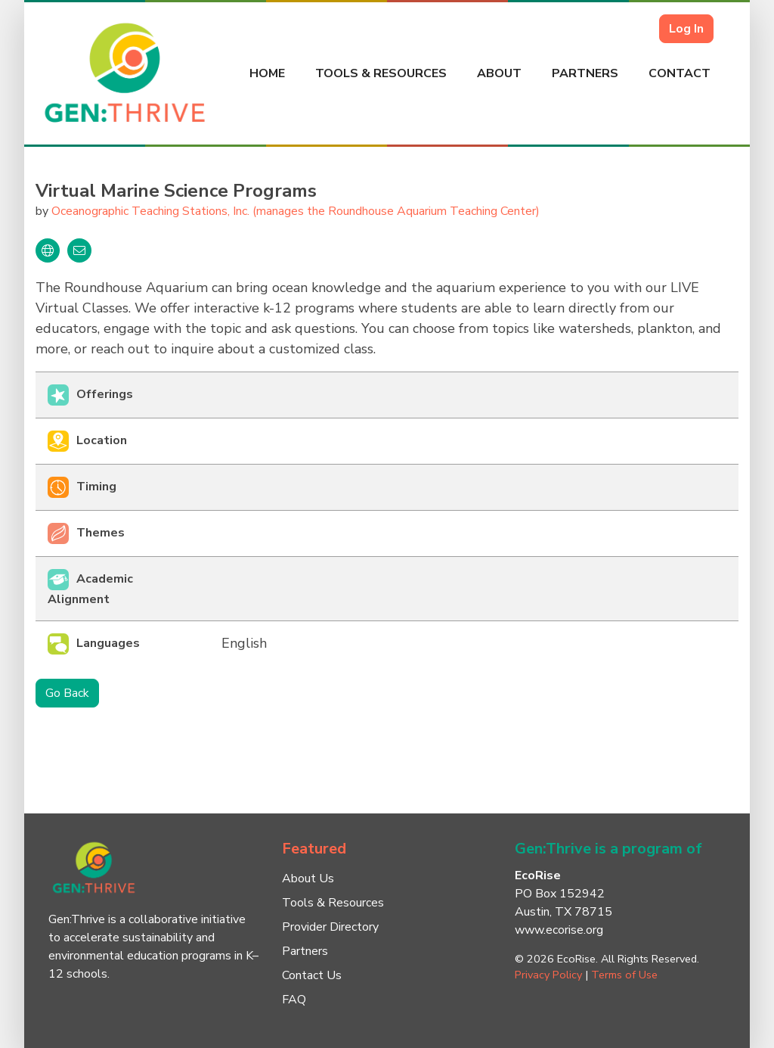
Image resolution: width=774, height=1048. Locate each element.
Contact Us (312, 975)
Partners (585, 73)
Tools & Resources (381, 73)
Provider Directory (330, 927)
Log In (686, 28)
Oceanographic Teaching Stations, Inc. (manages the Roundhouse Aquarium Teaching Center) (295, 211)
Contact (680, 73)
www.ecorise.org (559, 930)
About (499, 73)
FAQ (294, 999)
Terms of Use (624, 974)
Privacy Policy (548, 974)
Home (267, 73)
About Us (308, 878)
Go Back (67, 693)
